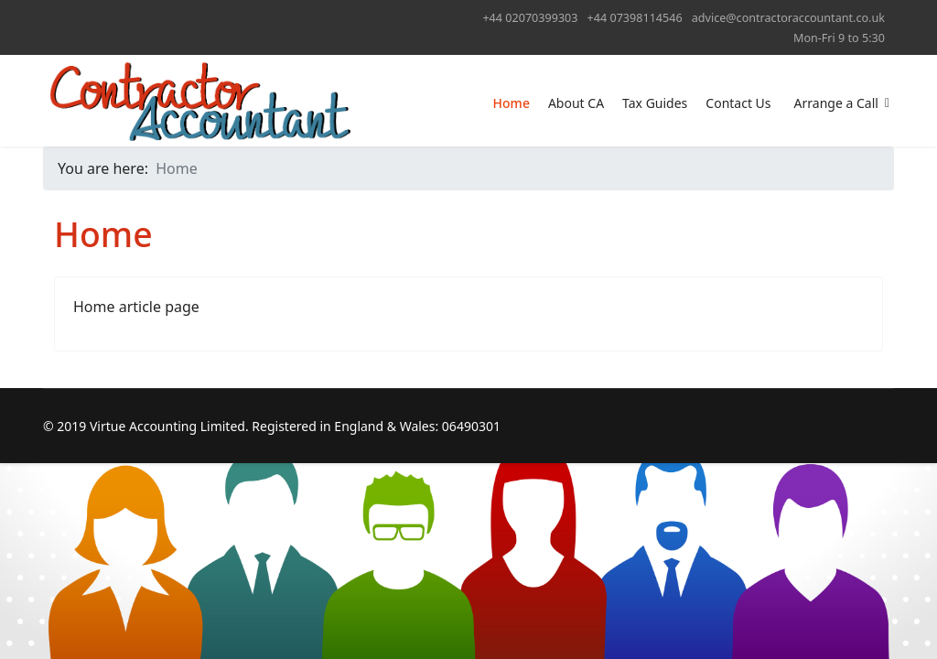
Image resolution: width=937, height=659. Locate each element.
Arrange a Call (836, 103)
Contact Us (737, 103)
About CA (576, 103)
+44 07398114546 (635, 18)
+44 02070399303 (529, 18)
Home (511, 103)
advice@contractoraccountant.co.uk (788, 18)
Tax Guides (654, 103)
